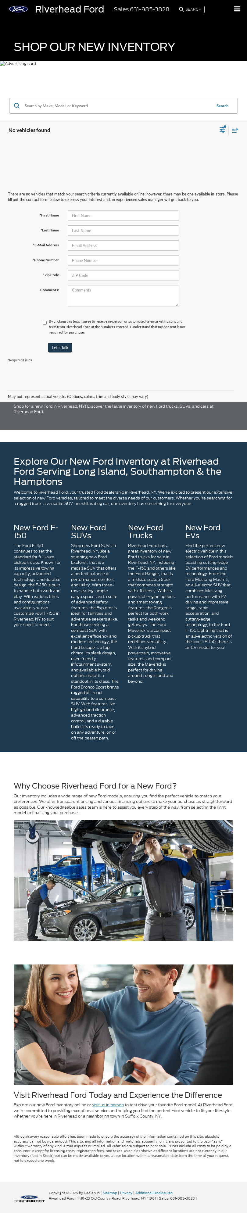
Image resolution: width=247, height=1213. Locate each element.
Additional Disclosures (154, 1192)
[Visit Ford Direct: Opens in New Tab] (199, 1198)
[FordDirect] (29, 1198)
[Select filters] (222, 130)
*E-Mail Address (46, 245)
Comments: (49, 290)
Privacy (126, 1192)
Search (222, 105)
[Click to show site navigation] (237, 9)
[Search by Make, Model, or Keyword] (117, 105)
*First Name (49, 215)
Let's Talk (60, 347)
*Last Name (50, 230)
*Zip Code (51, 275)
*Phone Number (46, 260)
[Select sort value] (233, 130)
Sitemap (110, 1192)
